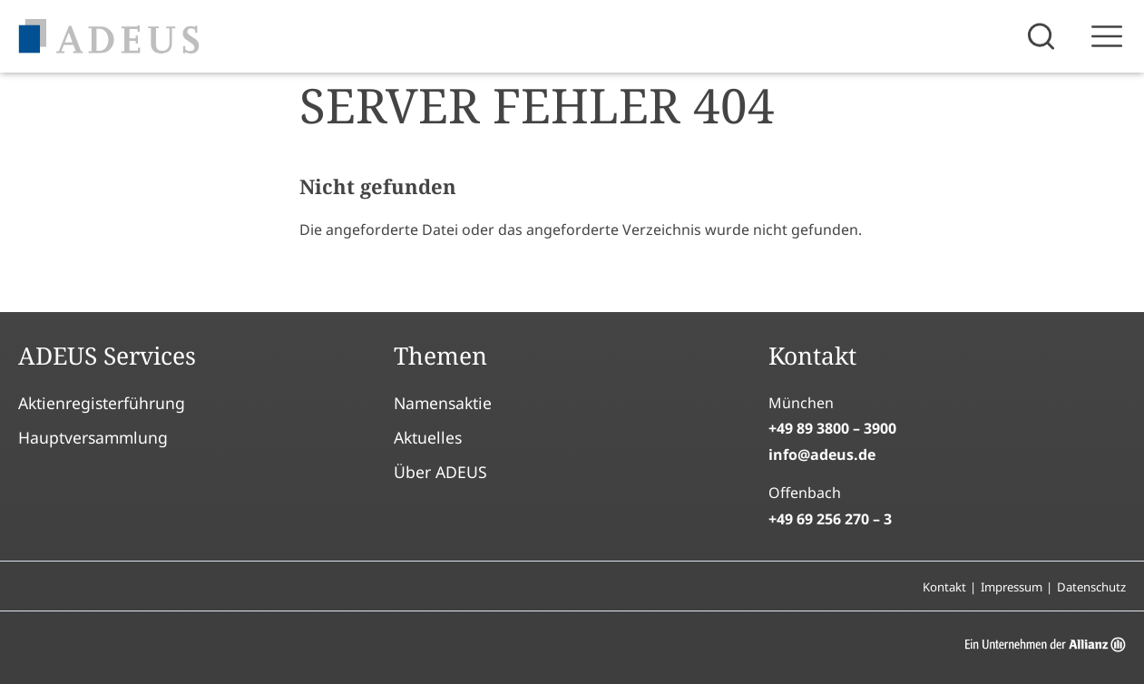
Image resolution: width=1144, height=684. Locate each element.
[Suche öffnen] (1043, 36)
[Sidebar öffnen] (1106, 36)
